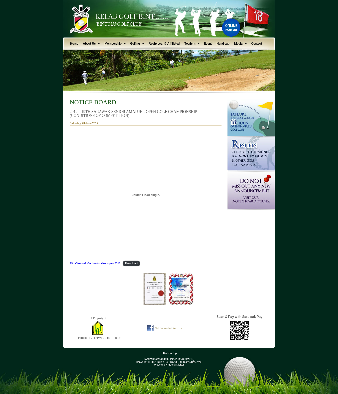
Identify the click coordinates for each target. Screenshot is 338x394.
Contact (256, 43)
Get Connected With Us (168, 328)
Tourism (191, 43)
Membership (115, 43)
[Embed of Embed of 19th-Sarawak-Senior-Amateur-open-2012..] (146, 195)
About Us (91, 43)
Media (240, 43)
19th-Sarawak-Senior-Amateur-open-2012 (95, 263)
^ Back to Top (169, 353)
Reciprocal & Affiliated (164, 43)
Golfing (137, 43)
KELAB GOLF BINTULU (132, 16)
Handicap (222, 43)
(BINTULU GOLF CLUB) (119, 24)
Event (208, 43)
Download (131, 263)
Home (74, 43)
